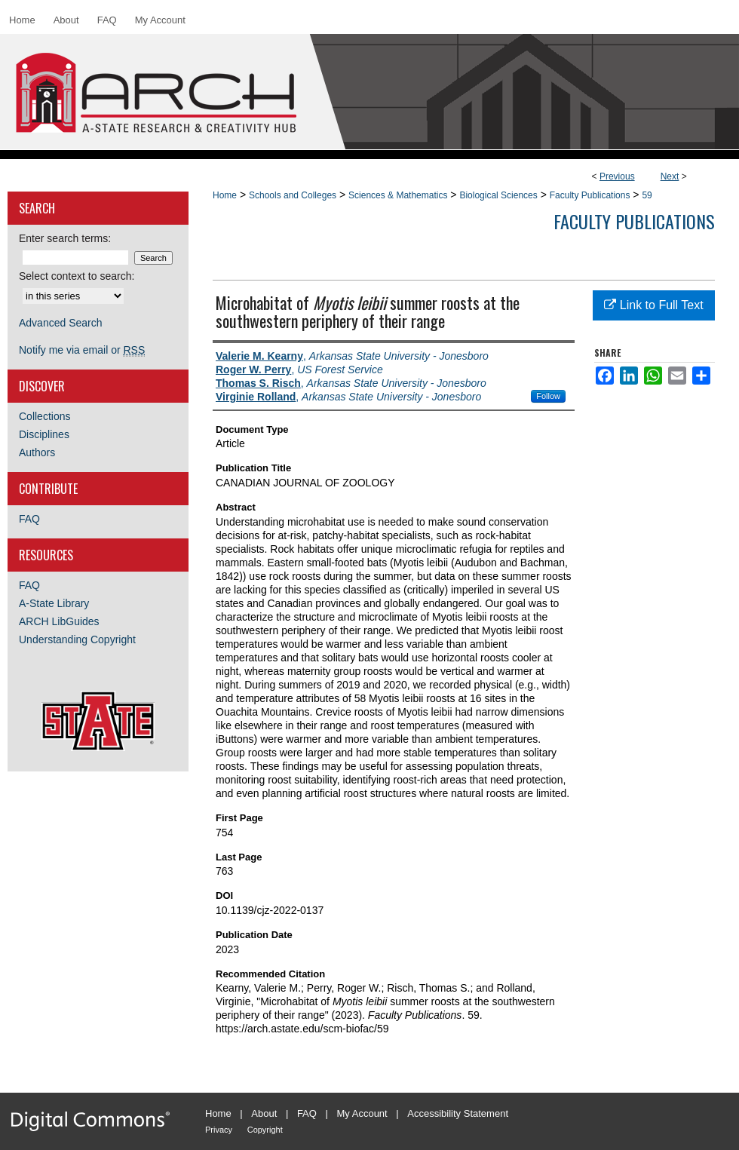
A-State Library (54, 603)
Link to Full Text (653, 305)
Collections (44, 416)
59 (647, 195)
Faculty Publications (590, 195)
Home (225, 195)
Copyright (265, 1129)
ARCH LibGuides (59, 621)
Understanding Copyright (77, 639)
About (264, 1113)
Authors (37, 452)
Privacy (218, 1129)
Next (670, 176)
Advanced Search (61, 323)
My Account (362, 1113)
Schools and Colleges (292, 195)
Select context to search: (76, 276)
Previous (617, 176)
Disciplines (44, 434)
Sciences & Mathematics (397, 195)
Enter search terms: (65, 238)
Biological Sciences (498, 195)
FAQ (29, 519)
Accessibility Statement (457, 1113)
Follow (548, 395)
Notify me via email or (82, 350)
